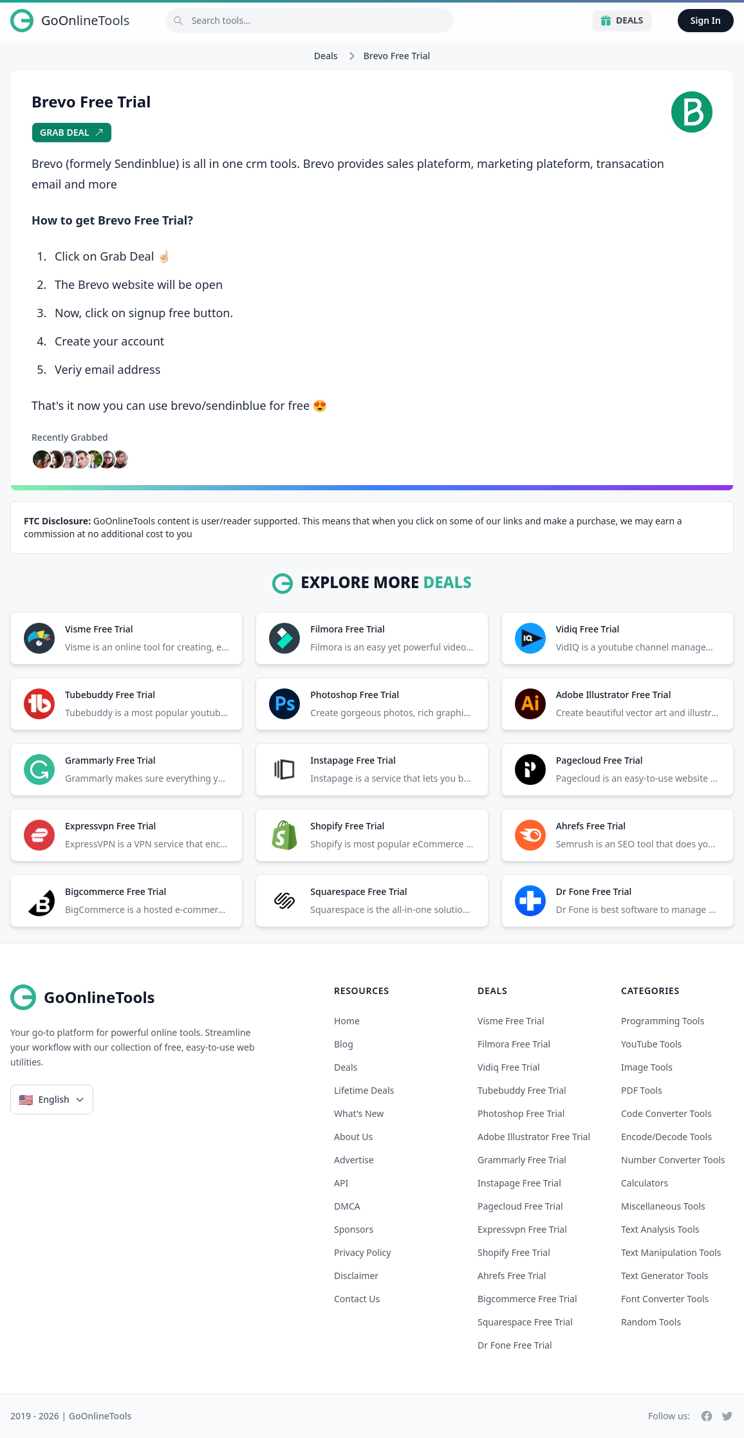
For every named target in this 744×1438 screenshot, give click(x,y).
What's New (359, 1113)
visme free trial (511, 1021)
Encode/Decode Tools (666, 1136)
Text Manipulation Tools (671, 1252)
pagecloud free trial (520, 1206)
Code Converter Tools (666, 1113)
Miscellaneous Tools (663, 1206)
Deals (622, 20)
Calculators (644, 1183)
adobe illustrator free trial (534, 1136)
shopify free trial (514, 1252)
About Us (353, 1136)
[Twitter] (727, 1416)
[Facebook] (706, 1416)
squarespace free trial (525, 1322)
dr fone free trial (515, 1345)
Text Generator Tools (665, 1275)
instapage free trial (519, 1183)
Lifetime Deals (364, 1090)
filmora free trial (514, 1044)
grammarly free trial (522, 1160)
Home (347, 1021)
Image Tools (647, 1067)
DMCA (347, 1206)
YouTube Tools (651, 1044)
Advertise (354, 1160)
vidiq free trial (509, 1067)
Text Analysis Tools (660, 1229)
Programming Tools (662, 1021)
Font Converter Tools (665, 1299)
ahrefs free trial (512, 1275)
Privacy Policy (362, 1252)
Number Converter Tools (673, 1160)
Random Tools (651, 1322)
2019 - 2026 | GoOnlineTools (70, 1416)
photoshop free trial (521, 1113)
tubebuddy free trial (522, 1090)
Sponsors (353, 1229)
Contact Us (357, 1299)
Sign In (706, 20)
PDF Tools (641, 1090)
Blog (343, 1044)
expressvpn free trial (522, 1229)
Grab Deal (72, 132)
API (341, 1183)
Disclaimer (356, 1275)
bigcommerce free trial (527, 1299)
